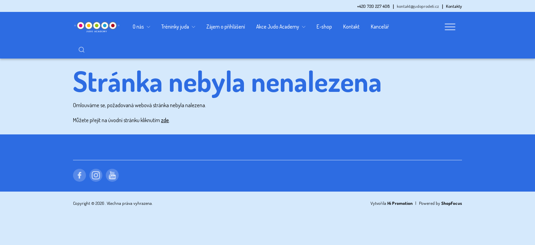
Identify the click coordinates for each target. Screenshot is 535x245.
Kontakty (454, 6)
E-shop (324, 26)
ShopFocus (451, 186)
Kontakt (351, 26)
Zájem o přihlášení (225, 26)
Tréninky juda (178, 27)
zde (165, 103)
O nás (141, 27)
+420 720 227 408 (373, 6)
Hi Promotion (400, 186)
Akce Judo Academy (280, 27)
